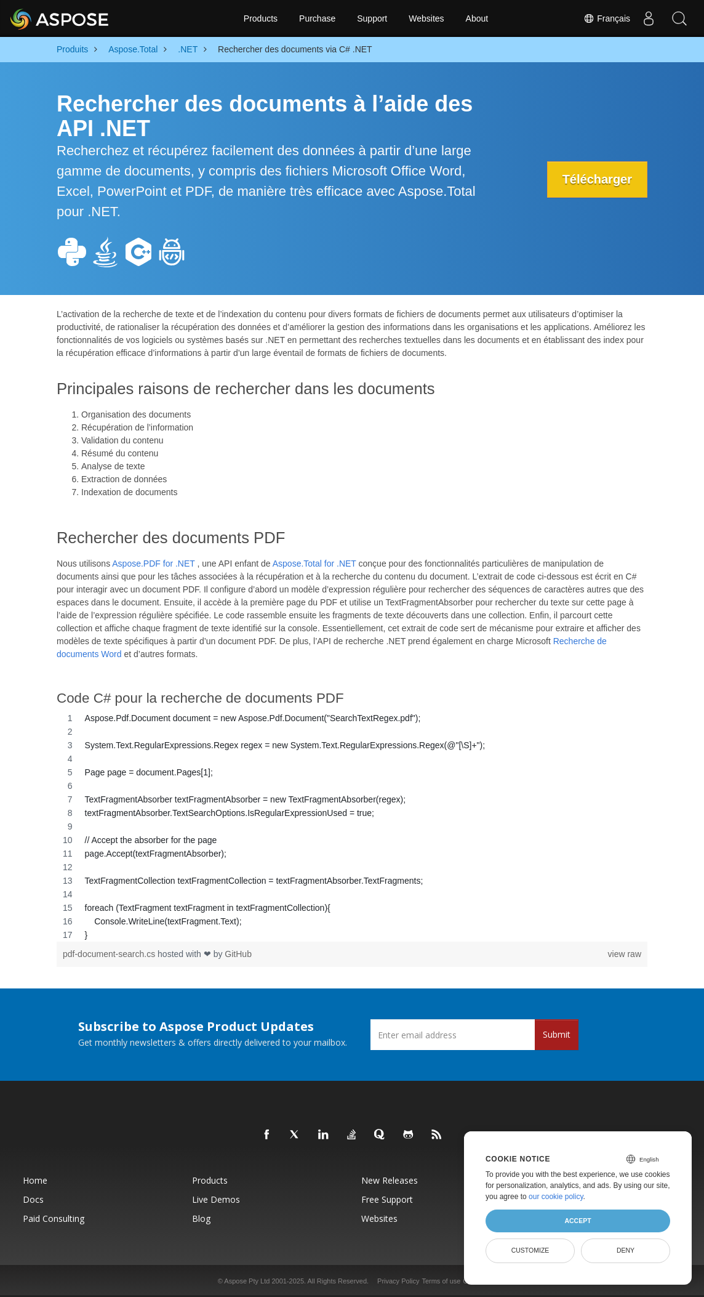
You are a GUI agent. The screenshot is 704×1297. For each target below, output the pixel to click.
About (477, 18)
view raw (624, 954)
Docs (33, 1199)
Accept (577, 1220)
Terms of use (441, 1281)
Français (606, 18)
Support (372, 18)
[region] (352, 826)
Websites (426, 18)
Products (261, 18)
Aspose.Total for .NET (314, 563)
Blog (201, 1218)
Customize (530, 1250)
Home (35, 1180)
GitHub (238, 954)
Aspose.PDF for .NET (153, 563)
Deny (625, 1250)
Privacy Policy (398, 1281)
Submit (556, 1034)
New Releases (389, 1180)
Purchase (317, 18)
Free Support (387, 1199)
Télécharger (597, 179)
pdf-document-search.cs (110, 954)
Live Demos (216, 1199)
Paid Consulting (53, 1218)
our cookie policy (556, 1196)
